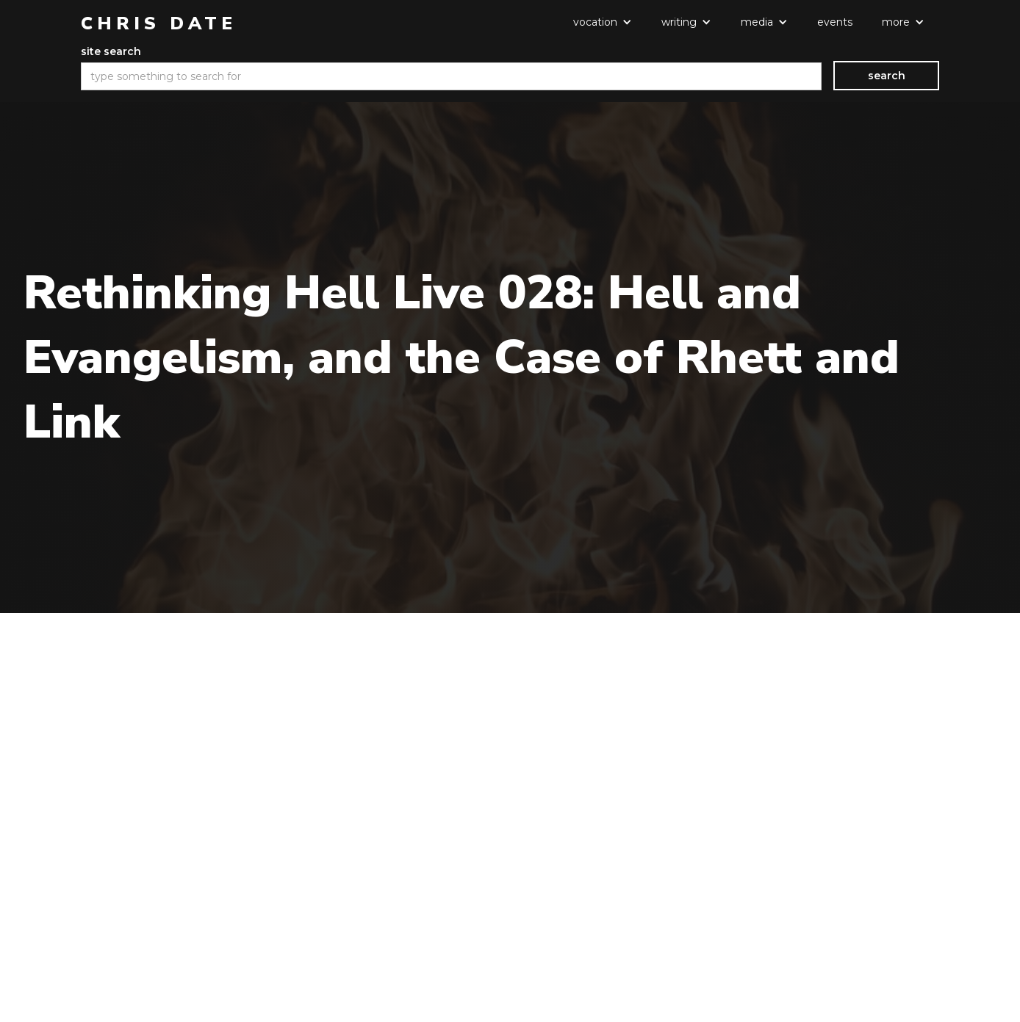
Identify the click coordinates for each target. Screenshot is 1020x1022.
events (834, 22)
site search (111, 51)
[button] (603, 22)
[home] (159, 23)
